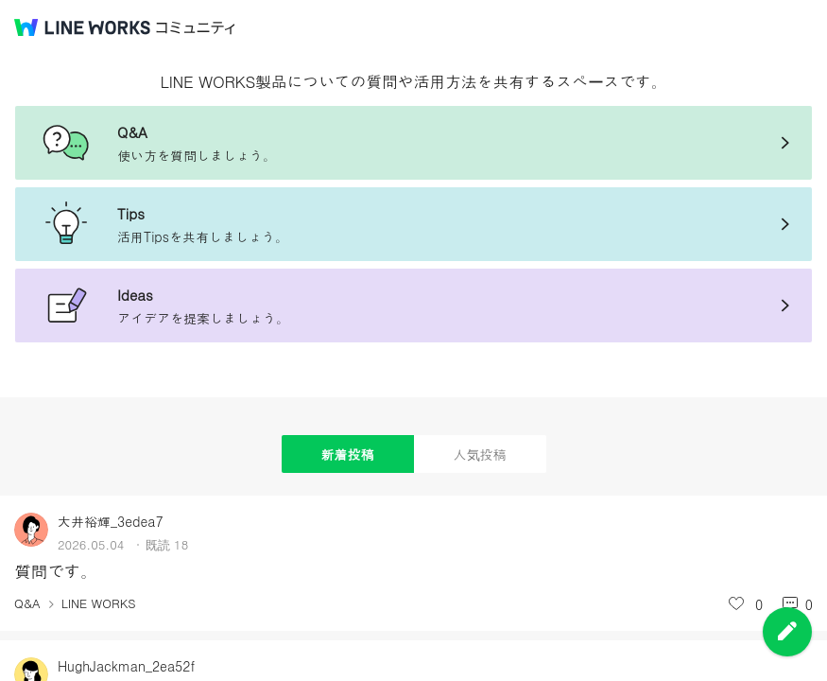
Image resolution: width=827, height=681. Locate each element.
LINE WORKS (98, 603)
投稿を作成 (787, 632)
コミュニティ (195, 28)
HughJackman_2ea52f (126, 665)
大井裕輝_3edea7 (111, 521)
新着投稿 (347, 454)
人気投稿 (480, 454)
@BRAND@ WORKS (82, 27)
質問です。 (55, 571)
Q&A (27, 603)
